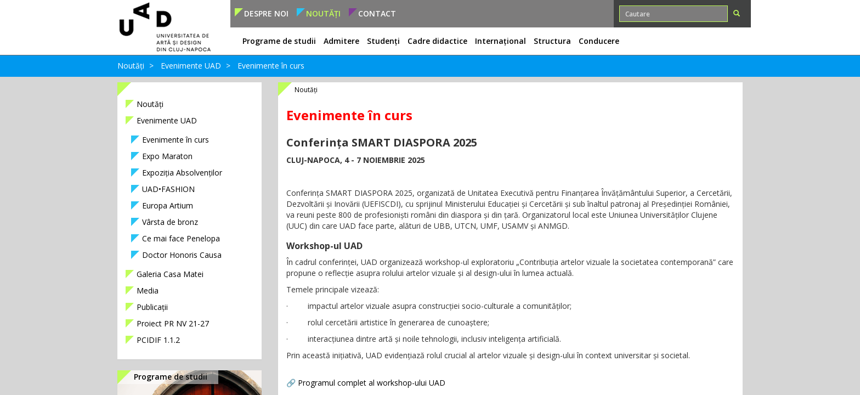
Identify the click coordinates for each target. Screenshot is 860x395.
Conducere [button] (599, 41)
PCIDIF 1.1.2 (158, 340)
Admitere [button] (341, 41)
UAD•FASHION (168, 189)
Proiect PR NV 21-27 (173, 323)
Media (148, 290)
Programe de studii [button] (279, 41)
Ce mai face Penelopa (181, 238)
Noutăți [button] (323, 13)
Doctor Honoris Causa (182, 255)
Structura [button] (552, 41)
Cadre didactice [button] (437, 41)
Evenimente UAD (191, 65)
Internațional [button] (500, 41)
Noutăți (130, 65)
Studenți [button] (383, 41)
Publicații (152, 307)
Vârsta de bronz (170, 222)
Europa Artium (167, 205)
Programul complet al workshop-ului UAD (371, 382)
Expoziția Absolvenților (182, 172)
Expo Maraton (167, 156)
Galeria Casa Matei (170, 274)
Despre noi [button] (266, 13)
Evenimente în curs (270, 65)
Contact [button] (377, 13)
